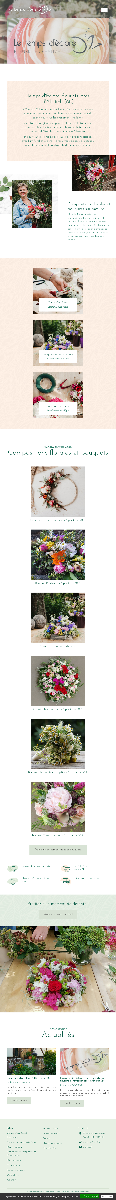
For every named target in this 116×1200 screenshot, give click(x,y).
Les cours (12, 1137)
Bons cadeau (14, 1147)
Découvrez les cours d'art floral (58, 914)
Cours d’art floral (17, 1133)
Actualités (13, 1175)
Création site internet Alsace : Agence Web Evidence (72, 1192)
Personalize (107, 1197)
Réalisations (14, 1160)
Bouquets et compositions (21, 1151)
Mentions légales (52, 1143)
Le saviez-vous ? (16, 1170)
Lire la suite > (19, 1100)
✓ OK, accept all (89, 1196)
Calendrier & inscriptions (21, 1142)
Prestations (13, 1155)
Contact (11, 1180)
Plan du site (49, 1148)
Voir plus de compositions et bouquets (58, 849)
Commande (13, 1165)
